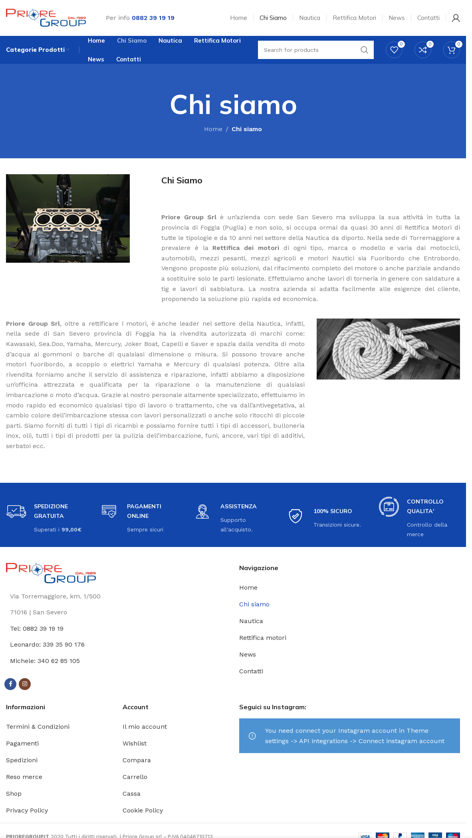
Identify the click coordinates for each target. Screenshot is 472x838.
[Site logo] (46, 17)
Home (213, 129)
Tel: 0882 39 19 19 (36, 628)
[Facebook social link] (10, 684)
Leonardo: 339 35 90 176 (47, 645)
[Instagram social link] (25, 684)
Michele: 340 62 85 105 (45, 661)
